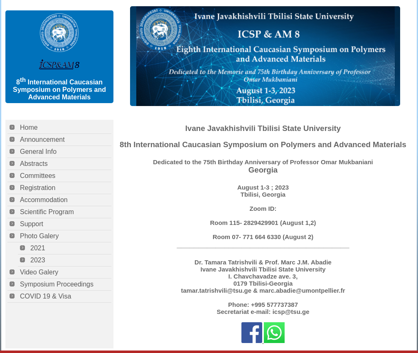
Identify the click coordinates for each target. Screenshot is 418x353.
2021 (37, 248)
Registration (37, 187)
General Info (38, 151)
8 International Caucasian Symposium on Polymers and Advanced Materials (59, 90)
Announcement (42, 139)
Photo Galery (39, 235)
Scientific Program (47, 211)
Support (31, 223)
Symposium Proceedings (56, 284)
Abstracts (34, 163)
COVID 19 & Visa (45, 296)
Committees (37, 175)
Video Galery (39, 272)
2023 (37, 260)
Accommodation (44, 199)
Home (29, 127)
